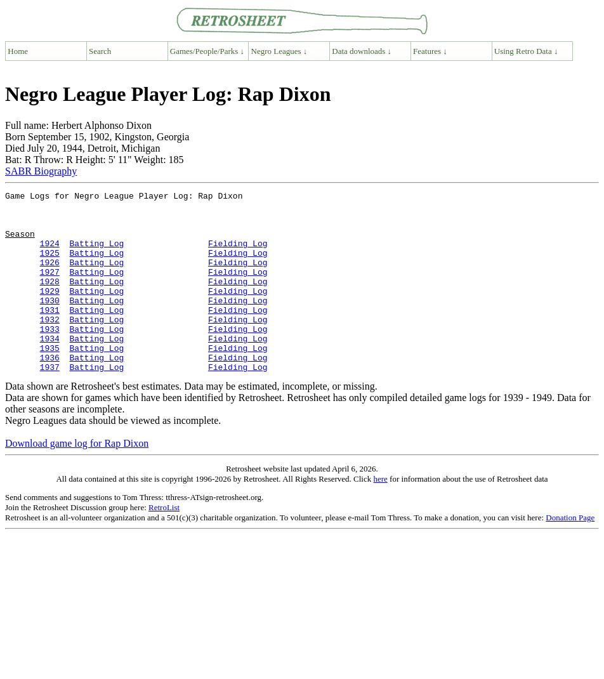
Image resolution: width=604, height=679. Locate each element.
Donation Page (570, 553)
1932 (50, 346)
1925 (50, 266)
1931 (50, 334)
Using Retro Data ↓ (526, 51)
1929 (50, 311)
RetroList (164, 543)
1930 (50, 323)
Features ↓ (430, 51)
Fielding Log (238, 254)
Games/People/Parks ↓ (207, 51)
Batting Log (96, 254)
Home (18, 51)
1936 (50, 391)
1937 (50, 403)
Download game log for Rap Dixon (76, 479)
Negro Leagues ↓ (279, 51)
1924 (50, 254)
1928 (50, 300)
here (380, 515)
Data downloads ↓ (361, 51)
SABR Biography (41, 171)
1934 (50, 368)
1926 (50, 277)
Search (100, 51)
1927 (50, 288)
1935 (50, 380)
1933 (50, 357)
